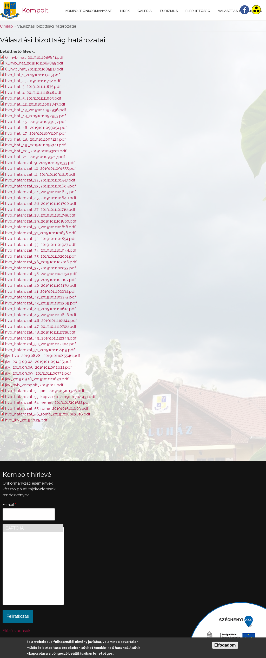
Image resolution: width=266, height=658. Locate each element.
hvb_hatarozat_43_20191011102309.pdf (41, 303)
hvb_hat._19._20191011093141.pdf (35, 145)
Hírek (125, 11)
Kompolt (35, 10)
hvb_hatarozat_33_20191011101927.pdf (40, 244)
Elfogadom (225, 645)
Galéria (144, 11)
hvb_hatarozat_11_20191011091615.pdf (40, 174)
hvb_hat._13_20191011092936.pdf (35, 110)
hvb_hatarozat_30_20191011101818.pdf (40, 227)
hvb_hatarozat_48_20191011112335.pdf (40, 332)
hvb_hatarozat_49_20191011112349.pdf (40, 338)
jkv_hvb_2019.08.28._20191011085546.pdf (42, 355)
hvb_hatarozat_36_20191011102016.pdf (40, 262)
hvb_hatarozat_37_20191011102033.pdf (40, 268)
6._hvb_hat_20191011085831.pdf (34, 57)
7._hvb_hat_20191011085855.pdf (34, 63)
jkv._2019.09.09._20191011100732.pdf (38, 373)
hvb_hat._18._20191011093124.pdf (35, 139)
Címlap (6, 26)
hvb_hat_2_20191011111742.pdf (32, 81)
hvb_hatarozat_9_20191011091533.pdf (40, 162)
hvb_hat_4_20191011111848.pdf (33, 92)
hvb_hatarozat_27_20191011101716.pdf (40, 209)
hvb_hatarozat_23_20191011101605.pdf (40, 186)
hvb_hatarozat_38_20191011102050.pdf (40, 273)
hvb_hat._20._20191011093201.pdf (35, 151)
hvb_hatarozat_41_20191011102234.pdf (40, 291)
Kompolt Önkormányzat (88, 11)
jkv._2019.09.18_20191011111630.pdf (36, 379)
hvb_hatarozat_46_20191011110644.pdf (41, 320)
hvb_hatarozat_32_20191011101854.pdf (40, 238)
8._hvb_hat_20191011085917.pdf (34, 69)
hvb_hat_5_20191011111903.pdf (33, 98)
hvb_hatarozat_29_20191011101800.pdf (40, 221)
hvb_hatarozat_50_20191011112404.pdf (40, 344)
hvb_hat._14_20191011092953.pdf (35, 116)
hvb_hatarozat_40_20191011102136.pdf (40, 285)
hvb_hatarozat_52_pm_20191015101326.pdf (44, 390)
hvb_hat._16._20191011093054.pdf (36, 127)
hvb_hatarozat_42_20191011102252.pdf (40, 297)
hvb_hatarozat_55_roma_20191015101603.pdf (46, 408)
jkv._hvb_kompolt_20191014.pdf (34, 385)
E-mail (9, 504)
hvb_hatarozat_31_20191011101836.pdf (40, 233)
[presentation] (26, 583)
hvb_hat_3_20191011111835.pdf (33, 86)
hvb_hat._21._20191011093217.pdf (35, 156)
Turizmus (168, 11)
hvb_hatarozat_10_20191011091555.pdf (40, 168)
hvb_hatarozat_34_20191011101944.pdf (40, 250)
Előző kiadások (16, 630)
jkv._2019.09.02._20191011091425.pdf (38, 361)
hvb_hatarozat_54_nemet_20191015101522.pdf (47, 402)
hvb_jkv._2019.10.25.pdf (26, 420)
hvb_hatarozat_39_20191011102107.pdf (40, 279)
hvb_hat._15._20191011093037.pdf (35, 121)
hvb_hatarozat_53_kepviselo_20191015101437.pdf (50, 396)
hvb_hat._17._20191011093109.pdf (35, 133)
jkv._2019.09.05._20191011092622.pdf (38, 367)
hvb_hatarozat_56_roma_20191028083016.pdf (47, 414)
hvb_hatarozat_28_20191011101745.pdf (40, 215)
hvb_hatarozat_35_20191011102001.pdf (40, 256)
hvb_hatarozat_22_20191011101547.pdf (40, 180)
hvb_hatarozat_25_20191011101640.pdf (40, 198)
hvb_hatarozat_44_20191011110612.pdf (40, 309)
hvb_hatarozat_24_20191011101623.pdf (40, 192)
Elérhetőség (197, 11)
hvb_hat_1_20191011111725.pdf (32, 75)
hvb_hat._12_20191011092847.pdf (35, 104)
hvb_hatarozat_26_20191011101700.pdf (40, 203)
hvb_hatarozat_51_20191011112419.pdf (40, 350)
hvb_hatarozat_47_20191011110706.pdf (40, 326)
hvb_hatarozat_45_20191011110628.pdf (40, 314)
